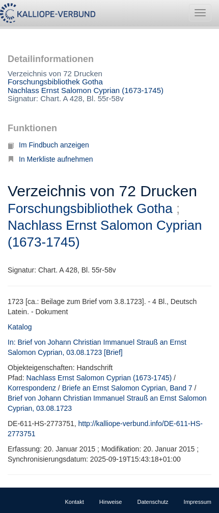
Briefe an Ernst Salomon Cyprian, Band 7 (127, 388)
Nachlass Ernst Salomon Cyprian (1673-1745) (85, 90)
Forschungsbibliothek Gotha (55, 81)
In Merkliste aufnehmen (50, 159)
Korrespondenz (32, 388)
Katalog (20, 327)
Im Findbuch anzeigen (48, 145)
